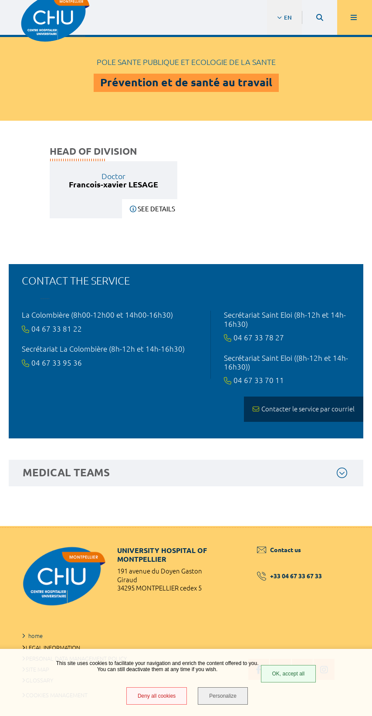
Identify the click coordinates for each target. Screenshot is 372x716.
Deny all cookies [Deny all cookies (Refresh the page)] (157, 696)
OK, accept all (288, 674)
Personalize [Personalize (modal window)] (223, 696)
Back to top (350, 526)
